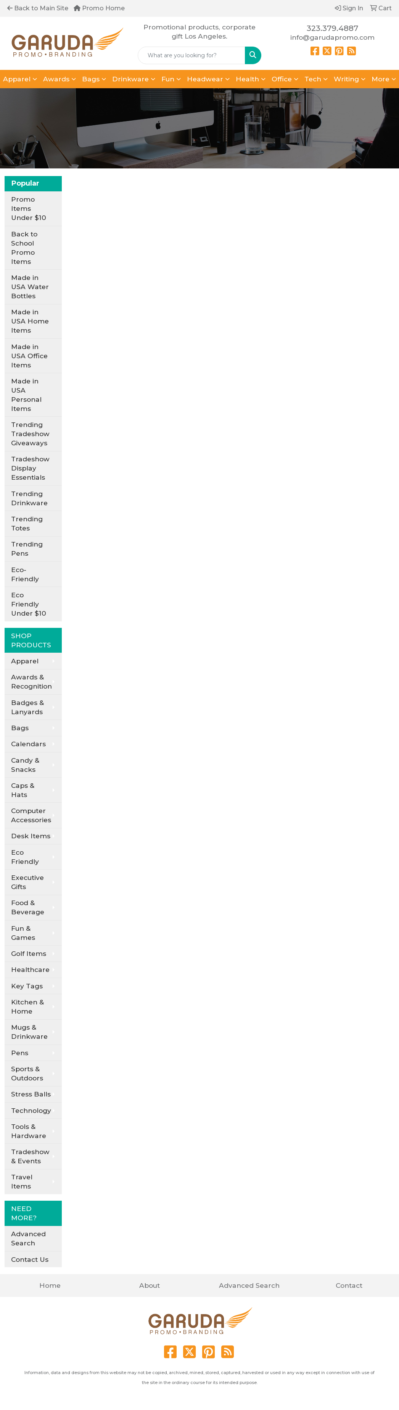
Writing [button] (346, 79)
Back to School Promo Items (24, 247)
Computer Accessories (31, 815)
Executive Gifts (27, 882)
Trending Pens (27, 548)
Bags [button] (91, 79)
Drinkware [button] (130, 79)
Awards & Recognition (31, 681)
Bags (20, 728)
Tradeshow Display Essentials (30, 468)
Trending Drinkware (29, 498)
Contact (349, 1285)
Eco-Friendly (25, 574)
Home (50, 1285)
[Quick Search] (192, 55)
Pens (19, 1053)
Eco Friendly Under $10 (28, 604)
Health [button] (247, 79)
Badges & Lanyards (27, 707)
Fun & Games (23, 932)
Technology (31, 1110)
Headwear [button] (205, 79)
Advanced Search (28, 1238)
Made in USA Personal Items (26, 394)
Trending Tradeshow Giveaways (30, 433)
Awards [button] (56, 79)
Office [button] (282, 79)
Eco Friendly (25, 856)
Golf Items (28, 953)
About (149, 1285)
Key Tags (27, 986)
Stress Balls (31, 1094)
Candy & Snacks (25, 764)
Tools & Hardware (28, 1131)
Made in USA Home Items (30, 321)
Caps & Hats (22, 790)
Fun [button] (167, 79)
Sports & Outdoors (27, 1073)
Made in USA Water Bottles (30, 286)
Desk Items (30, 836)
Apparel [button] (17, 79)
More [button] (380, 79)
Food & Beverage (27, 907)
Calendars (28, 744)
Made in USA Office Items (29, 356)
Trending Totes (27, 523)
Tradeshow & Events (30, 1156)
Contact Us (29, 1259)
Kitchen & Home (27, 1006)
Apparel (25, 661)
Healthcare (30, 969)
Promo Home (99, 8)
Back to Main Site (37, 8)
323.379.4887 (332, 28)
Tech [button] (312, 79)
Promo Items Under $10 (28, 208)
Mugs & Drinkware (29, 1031)
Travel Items (21, 1181)
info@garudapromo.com (332, 37)
